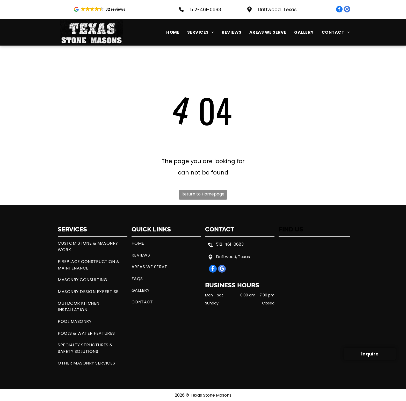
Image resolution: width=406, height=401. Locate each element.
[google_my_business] (347, 10)
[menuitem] (168, 32)
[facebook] (339, 10)
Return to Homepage (203, 194)
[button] (100, 9)
